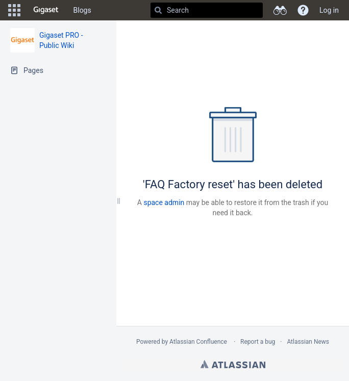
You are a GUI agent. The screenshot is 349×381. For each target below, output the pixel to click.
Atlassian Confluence (198, 341)
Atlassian (233, 364)
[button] (14, 10)
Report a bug (257, 341)
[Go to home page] (45, 10)
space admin (163, 202)
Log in (329, 10)
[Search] (158, 10)
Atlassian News (308, 341)
